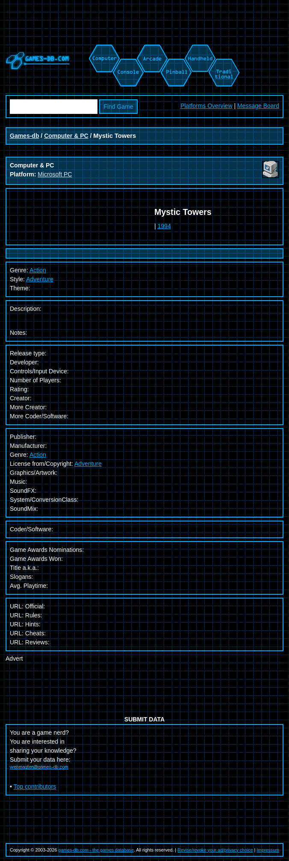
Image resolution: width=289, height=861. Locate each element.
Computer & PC (66, 135)
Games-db (24, 135)
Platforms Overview (206, 105)
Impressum (268, 849)
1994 (164, 226)
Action (37, 454)
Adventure (39, 279)
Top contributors (35, 786)
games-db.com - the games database (96, 849)
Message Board (258, 105)
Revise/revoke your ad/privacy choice (215, 849)
